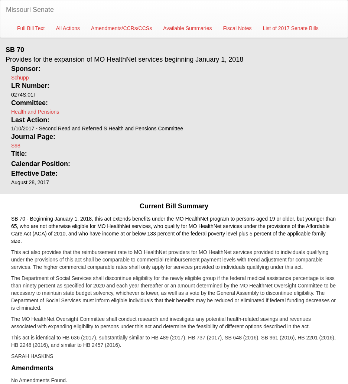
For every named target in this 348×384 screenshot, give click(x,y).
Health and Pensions (35, 112)
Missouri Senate (30, 9)
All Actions (68, 28)
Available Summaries (187, 28)
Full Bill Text (31, 28)
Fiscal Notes (237, 28)
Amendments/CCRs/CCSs (121, 28)
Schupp (20, 78)
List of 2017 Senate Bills (290, 28)
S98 (15, 146)
